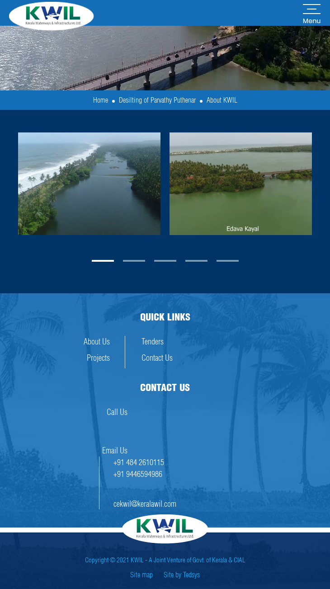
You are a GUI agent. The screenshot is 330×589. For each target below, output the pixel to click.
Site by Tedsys (182, 574)
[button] (103, 261)
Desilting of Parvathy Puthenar (157, 99)
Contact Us (157, 358)
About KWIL (222, 99)
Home (100, 99)
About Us (97, 341)
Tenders (152, 341)
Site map (141, 574)
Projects (98, 358)
